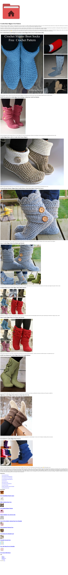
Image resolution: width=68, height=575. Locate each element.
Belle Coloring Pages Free (6, 502)
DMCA (3, 557)
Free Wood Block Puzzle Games (7, 495)
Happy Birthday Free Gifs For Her (7, 514)
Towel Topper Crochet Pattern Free (7, 483)
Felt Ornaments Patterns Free (6, 527)
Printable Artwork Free (5, 540)
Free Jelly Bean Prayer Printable (7, 546)
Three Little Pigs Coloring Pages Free (7, 476)
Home (3, 556)
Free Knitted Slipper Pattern (6, 508)
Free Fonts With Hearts (5, 552)
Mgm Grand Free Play (5, 482)
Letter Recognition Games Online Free (7, 479)
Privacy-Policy (4, 558)
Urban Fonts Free (4, 480)
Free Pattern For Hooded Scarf (7, 533)
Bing (4, 560)
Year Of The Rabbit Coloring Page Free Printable (11, 521)
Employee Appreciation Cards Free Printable (8, 486)
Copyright (3, 559)
